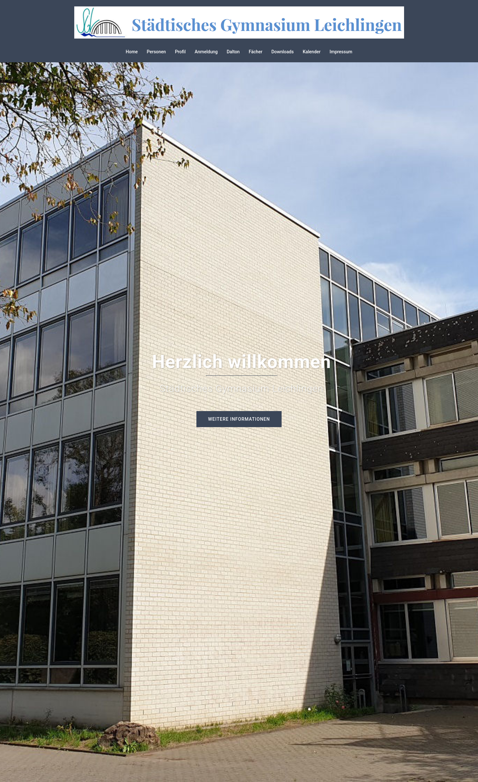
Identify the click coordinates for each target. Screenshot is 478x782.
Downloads (282, 51)
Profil (180, 51)
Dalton (233, 51)
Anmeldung (206, 51)
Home (132, 51)
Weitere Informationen (239, 419)
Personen (156, 51)
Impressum (340, 51)
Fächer (256, 51)
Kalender (312, 51)
